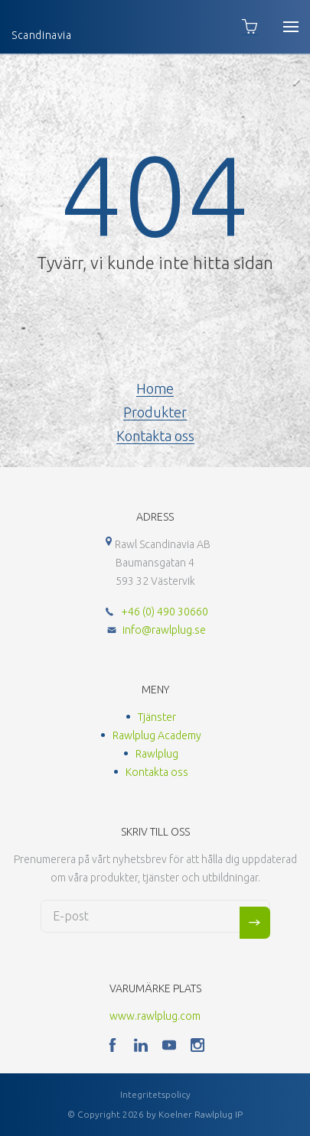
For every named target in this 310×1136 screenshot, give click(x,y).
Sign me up (255, 923)
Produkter (155, 412)
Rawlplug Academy (157, 735)
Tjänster (157, 717)
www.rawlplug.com (155, 1016)
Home (155, 388)
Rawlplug (156, 754)
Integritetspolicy (155, 1094)
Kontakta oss (155, 435)
